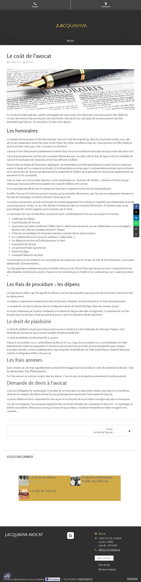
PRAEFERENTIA (85, 579)
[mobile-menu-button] (70, 41)
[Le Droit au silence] (24, 481)
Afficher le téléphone (109, 549)
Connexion (132, 578)
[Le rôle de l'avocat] (24, 494)
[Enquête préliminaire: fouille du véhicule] (75, 481)
